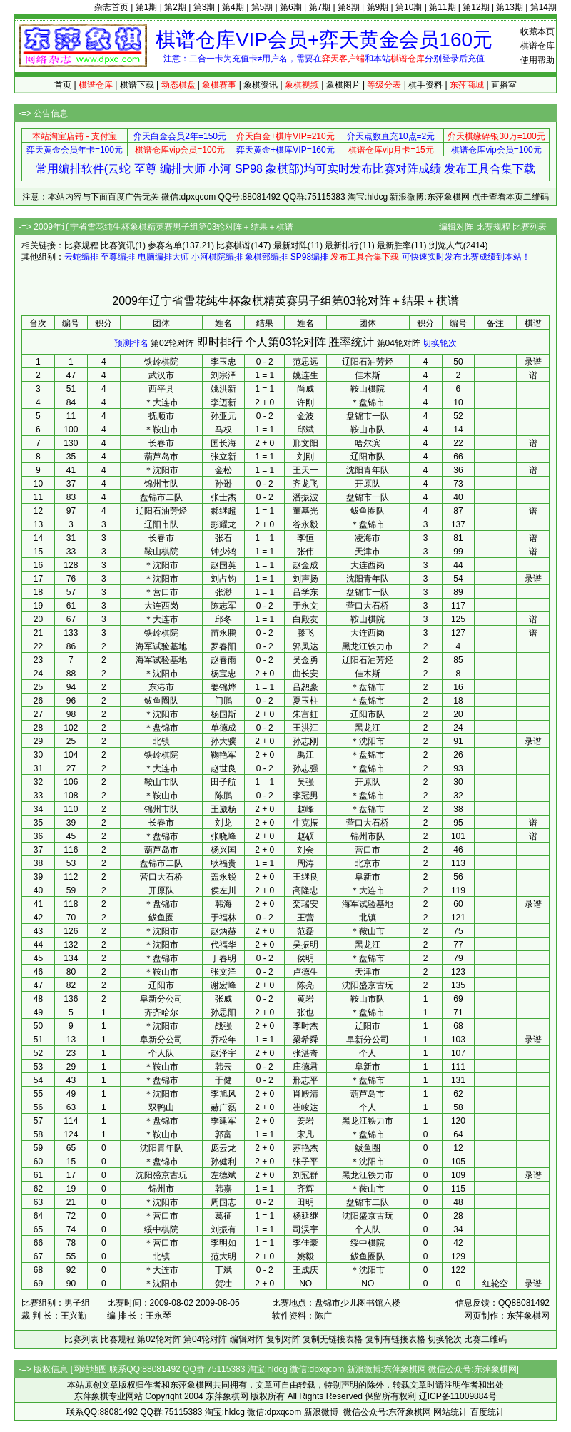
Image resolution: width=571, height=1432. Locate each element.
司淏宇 (305, 1229)
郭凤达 (305, 646)
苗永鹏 (223, 633)
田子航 (223, 782)
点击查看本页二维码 (510, 197)
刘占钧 (223, 579)
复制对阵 (283, 1339)
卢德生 (305, 972)
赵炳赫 (223, 931)
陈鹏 (223, 796)
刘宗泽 (223, 375)
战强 (223, 1026)
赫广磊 (223, 1107)
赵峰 (305, 809)
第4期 (233, 7)
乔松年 (223, 1040)
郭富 (223, 1134)
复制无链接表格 (333, 1339)
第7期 (320, 7)
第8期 (349, 7)
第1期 (147, 7)
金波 (305, 416)
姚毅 (305, 1256)
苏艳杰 (305, 1148)
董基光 (305, 511)
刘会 (305, 850)
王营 (305, 918)
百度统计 (487, 1412)
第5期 (262, 7)
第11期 (442, 7)
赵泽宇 (223, 1053)
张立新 (223, 457)
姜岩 (305, 1121)
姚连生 (305, 375)
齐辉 (305, 1189)
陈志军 (223, 606)
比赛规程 (493, 227)
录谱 (533, 362)
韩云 (223, 1067)
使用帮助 (537, 60)
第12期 (476, 7)
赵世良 (223, 768)
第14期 (543, 7)
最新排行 (342, 245)
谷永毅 (305, 524)
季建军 (223, 1121)
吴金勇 (305, 660)
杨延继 (305, 1216)
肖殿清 (305, 1094)
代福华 (223, 945)
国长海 (223, 443)
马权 (223, 430)
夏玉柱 (305, 701)
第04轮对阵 (398, 343)
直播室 (504, 85)
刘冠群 (305, 1175)
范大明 (223, 1256)
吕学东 (305, 592)
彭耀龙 (223, 524)
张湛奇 (305, 1053)
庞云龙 (223, 1148)
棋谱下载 (137, 85)
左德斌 (223, 1175)
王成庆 (305, 1270)
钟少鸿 (223, 552)
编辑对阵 (456, 227)
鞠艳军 (223, 755)
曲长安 (305, 674)
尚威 (305, 389)
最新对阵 (290, 245)
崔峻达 (305, 1107)
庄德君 (305, 1067)
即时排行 (220, 342)
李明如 (223, 1243)
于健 (223, 1080)
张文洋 (223, 972)
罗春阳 (223, 646)
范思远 (305, 362)
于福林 (223, 918)
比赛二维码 (485, 1339)
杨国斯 (223, 714)
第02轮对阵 (172, 343)
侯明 (305, 958)
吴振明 (305, 945)
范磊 (305, 931)
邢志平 (305, 1080)
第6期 (291, 7)
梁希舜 (305, 1040)
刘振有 (223, 1229)
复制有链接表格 (395, 1339)
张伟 (305, 552)
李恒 (305, 538)
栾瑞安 (305, 904)
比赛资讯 (118, 245)
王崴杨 (223, 809)
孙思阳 (223, 1012)
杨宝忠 (223, 674)
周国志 (223, 1202)
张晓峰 (223, 836)
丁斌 (223, 1270)
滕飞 (305, 633)
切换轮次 (440, 343)
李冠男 (305, 796)
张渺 (223, 592)
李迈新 (223, 402)
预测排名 (131, 343)
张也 (305, 1012)
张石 (223, 538)
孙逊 (223, 484)
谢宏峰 (223, 985)
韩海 (223, 904)
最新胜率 (394, 245)
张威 (223, 999)
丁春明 (223, 958)
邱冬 (223, 619)
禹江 (305, 755)
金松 (223, 470)
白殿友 (305, 619)
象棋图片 (343, 85)
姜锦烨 (223, 687)
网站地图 (90, 1369)
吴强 (305, 782)
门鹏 (223, 701)
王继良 (305, 877)
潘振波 (305, 497)
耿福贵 (223, 863)
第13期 (509, 7)
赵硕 (305, 836)
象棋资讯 (260, 85)
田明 (305, 1202)
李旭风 (223, 1094)
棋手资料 (425, 85)
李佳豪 (305, 1243)
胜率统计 (351, 342)
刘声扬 (305, 579)
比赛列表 (529, 227)
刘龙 (223, 823)
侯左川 (223, 890)
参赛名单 (165, 245)
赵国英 (223, 565)
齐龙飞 (305, 484)
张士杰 (223, 497)
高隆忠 (305, 890)
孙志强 (305, 768)
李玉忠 (223, 362)
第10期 (408, 7)
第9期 (378, 7)
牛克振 (305, 823)
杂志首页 (111, 7)
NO (305, 1284)
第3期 (204, 7)
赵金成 (305, 565)
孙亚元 (223, 416)
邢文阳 (305, 443)
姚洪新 (223, 389)
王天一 (305, 470)
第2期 (175, 7)
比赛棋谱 (233, 245)
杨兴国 (223, 850)
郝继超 (223, 511)
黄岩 (305, 999)
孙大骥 (223, 741)
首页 (62, 85)
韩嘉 (223, 1189)
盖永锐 (223, 877)
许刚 (305, 402)
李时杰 (305, 1026)
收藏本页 (537, 31)
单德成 (223, 728)
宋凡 (305, 1134)
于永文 (305, 606)
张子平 (305, 1162)
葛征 (223, 1216)
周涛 (305, 863)
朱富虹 (305, 714)
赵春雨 (223, 660)
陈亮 (305, 985)
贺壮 (223, 1284)
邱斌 (305, 430)
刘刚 (305, 457)
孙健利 (223, 1162)
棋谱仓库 (537, 46)
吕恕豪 (305, 687)
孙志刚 (305, 741)
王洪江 (305, 728)
